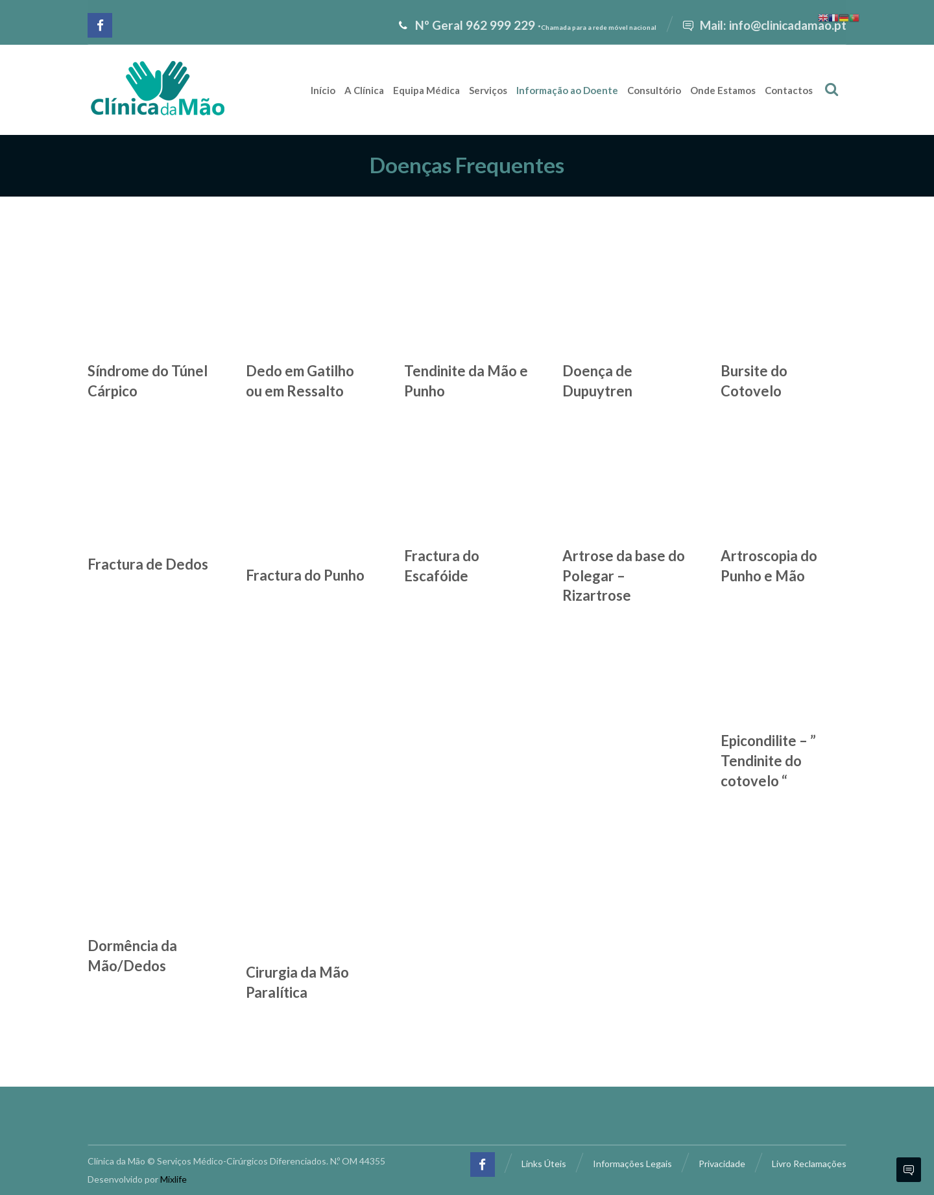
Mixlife (173, 1179)
